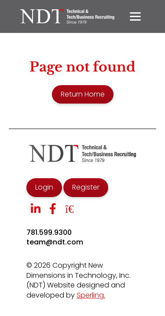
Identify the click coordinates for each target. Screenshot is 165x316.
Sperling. (91, 295)
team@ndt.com (54, 242)
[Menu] (135, 16)
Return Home (83, 94)
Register (85, 187)
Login (44, 187)
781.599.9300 (49, 232)
